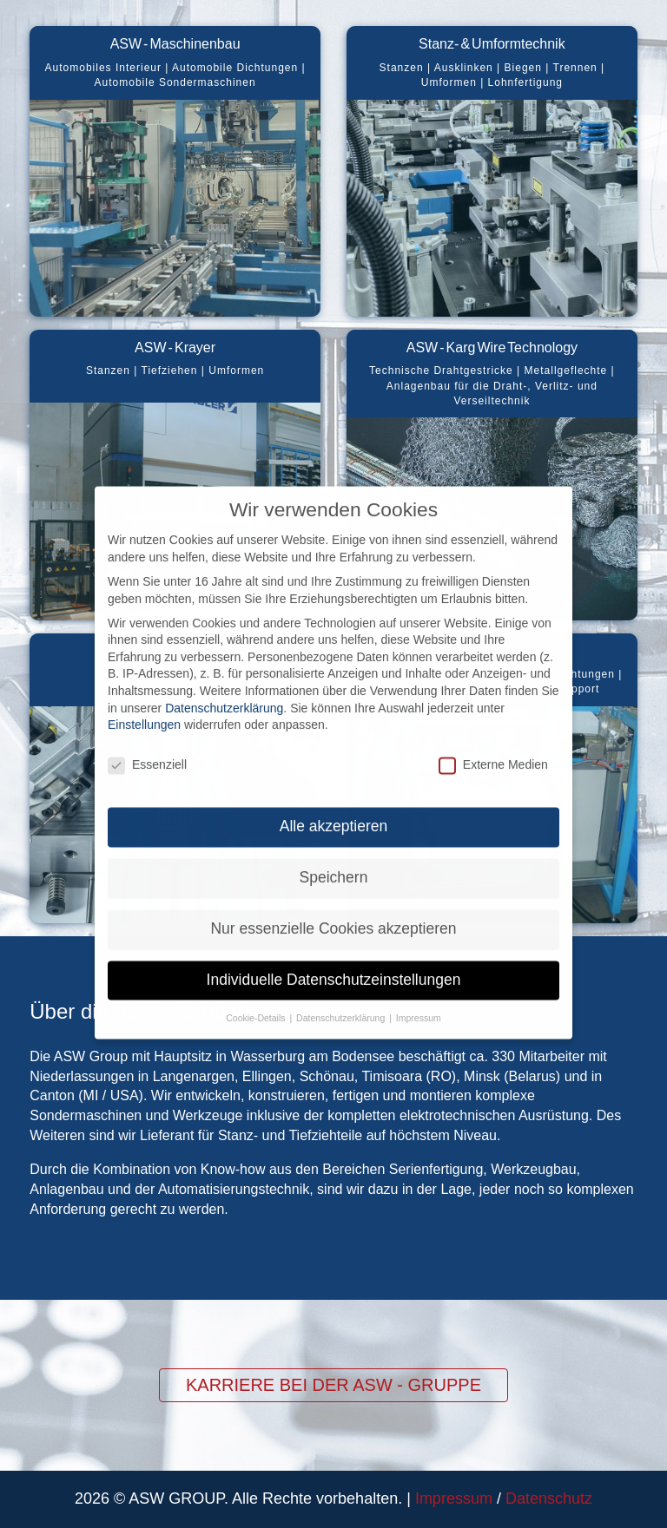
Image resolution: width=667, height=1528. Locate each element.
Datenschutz (548, 1498)
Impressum (453, 1498)
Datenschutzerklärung (224, 672)
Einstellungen (144, 689)
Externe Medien (493, 729)
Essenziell (147, 729)
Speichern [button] (334, 841)
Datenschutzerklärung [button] (341, 982)
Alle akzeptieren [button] (334, 790)
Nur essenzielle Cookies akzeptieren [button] (333, 893)
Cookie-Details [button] (256, 982)
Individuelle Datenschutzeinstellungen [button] (334, 944)
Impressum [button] (418, 982)
